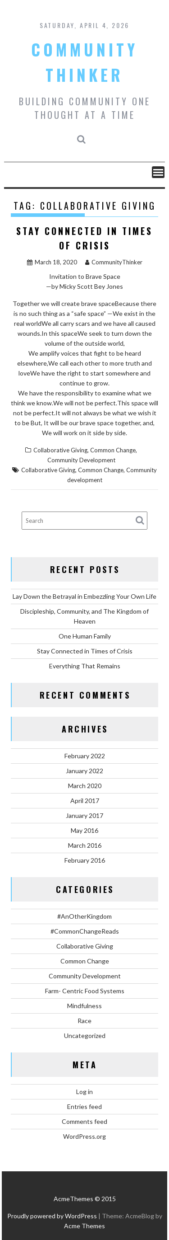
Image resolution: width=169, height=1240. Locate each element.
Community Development (81, 460)
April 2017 (84, 800)
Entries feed (84, 1106)
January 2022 (84, 771)
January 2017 (84, 815)
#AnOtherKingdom (84, 916)
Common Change (113, 450)
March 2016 (84, 845)
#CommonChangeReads (84, 931)
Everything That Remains (84, 666)
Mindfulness (84, 1006)
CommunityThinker (113, 262)
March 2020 (84, 785)
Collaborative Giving (60, 450)
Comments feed (84, 1121)
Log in (84, 1091)
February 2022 (84, 756)
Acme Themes (84, 1226)
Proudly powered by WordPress (52, 1216)
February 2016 (84, 860)
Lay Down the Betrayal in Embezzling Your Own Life (84, 596)
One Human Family (85, 636)
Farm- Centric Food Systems (84, 991)
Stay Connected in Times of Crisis (84, 651)
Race (84, 1020)
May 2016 (84, 830)
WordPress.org (84, 1136)
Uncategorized (84, 1035)
